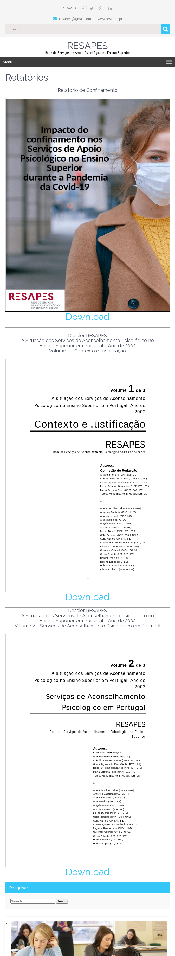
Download (87, 316)
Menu (7, 62)
